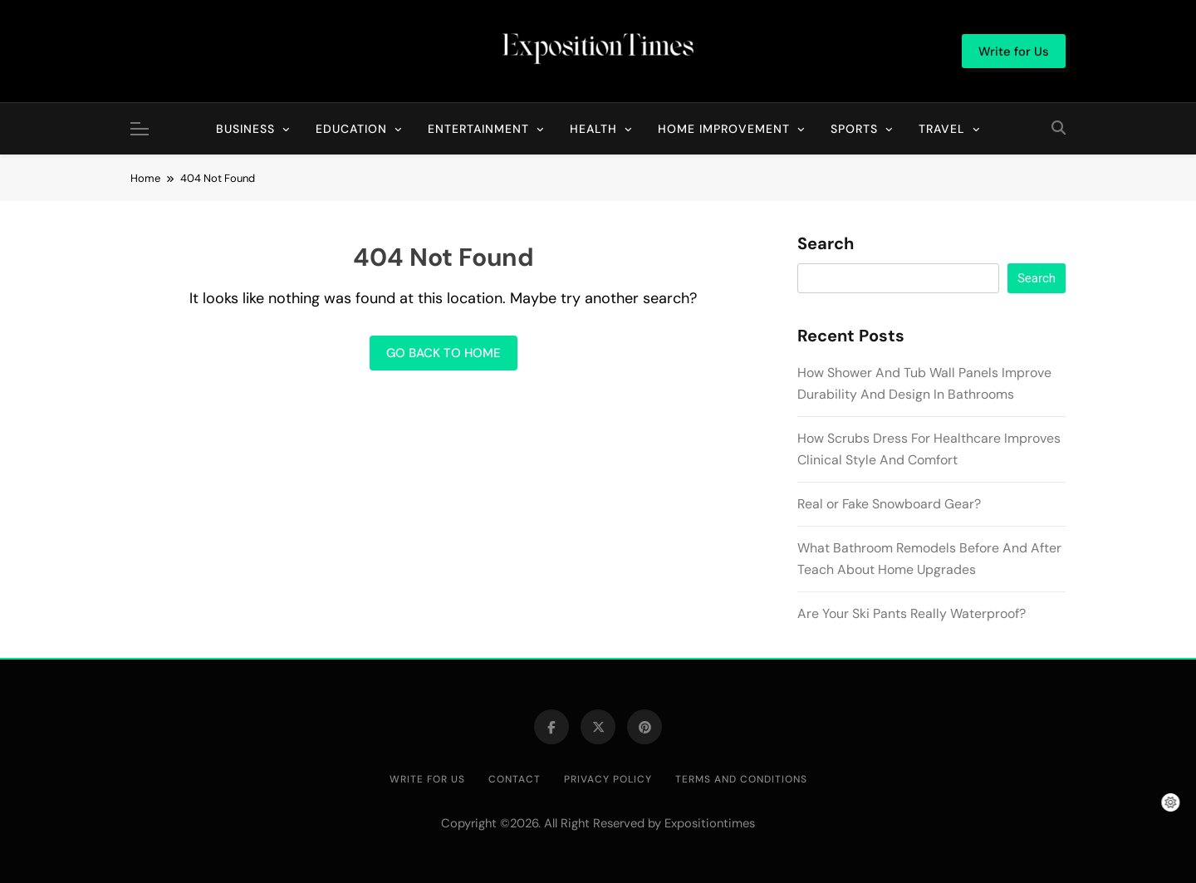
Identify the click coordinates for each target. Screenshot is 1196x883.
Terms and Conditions (741, 779)
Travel (942, 128)
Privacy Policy (608, 779)
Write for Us (427, 779)
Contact (514, 779)
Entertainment (478, 128)
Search (825, 244)
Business (245, 128)
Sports (854, 128)
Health (593, 128)
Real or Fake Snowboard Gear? (889, 504)
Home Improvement (724, 128)
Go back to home (443, 353)
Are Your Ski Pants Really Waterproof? (911, 613)
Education (351, 128)
